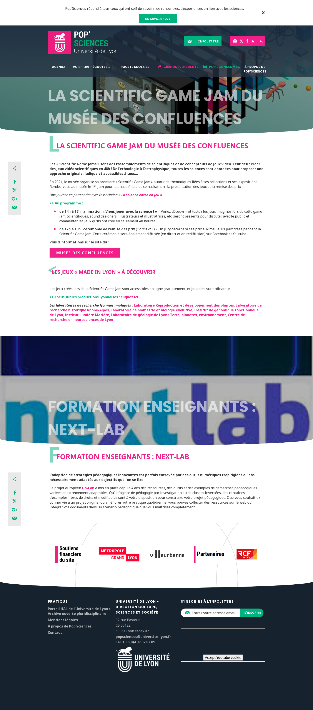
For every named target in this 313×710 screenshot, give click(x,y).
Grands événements (180, 67)
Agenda (58, 67)
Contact (55, 632)
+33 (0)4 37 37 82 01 (138, 642)
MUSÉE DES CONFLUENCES (84, 252)
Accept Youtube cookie (223, 657)
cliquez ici (129, 297)
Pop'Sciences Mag (224, 67)
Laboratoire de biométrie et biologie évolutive (151, 310)
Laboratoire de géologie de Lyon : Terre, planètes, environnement (168, 314)
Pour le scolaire (135, 67)
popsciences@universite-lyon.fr (143, 636)
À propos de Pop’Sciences (254, 69)
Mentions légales (63, 619)
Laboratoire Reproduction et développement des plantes (184, 305)
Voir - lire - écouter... (91, 67)
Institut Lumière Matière (87, 314)
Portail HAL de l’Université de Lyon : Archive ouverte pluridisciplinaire (79, 611)
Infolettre (208, 41)
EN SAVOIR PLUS (157, 19)
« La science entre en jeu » (140, 194)
